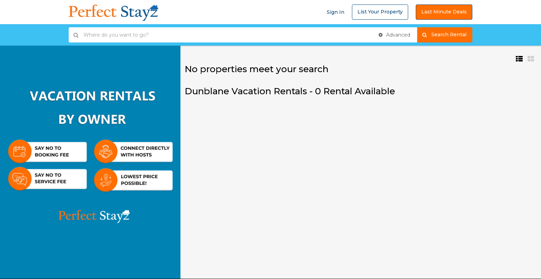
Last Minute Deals (444, 12)
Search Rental (447, 34)
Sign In (335, 12)
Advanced (394, 34)
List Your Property (380, 12)
